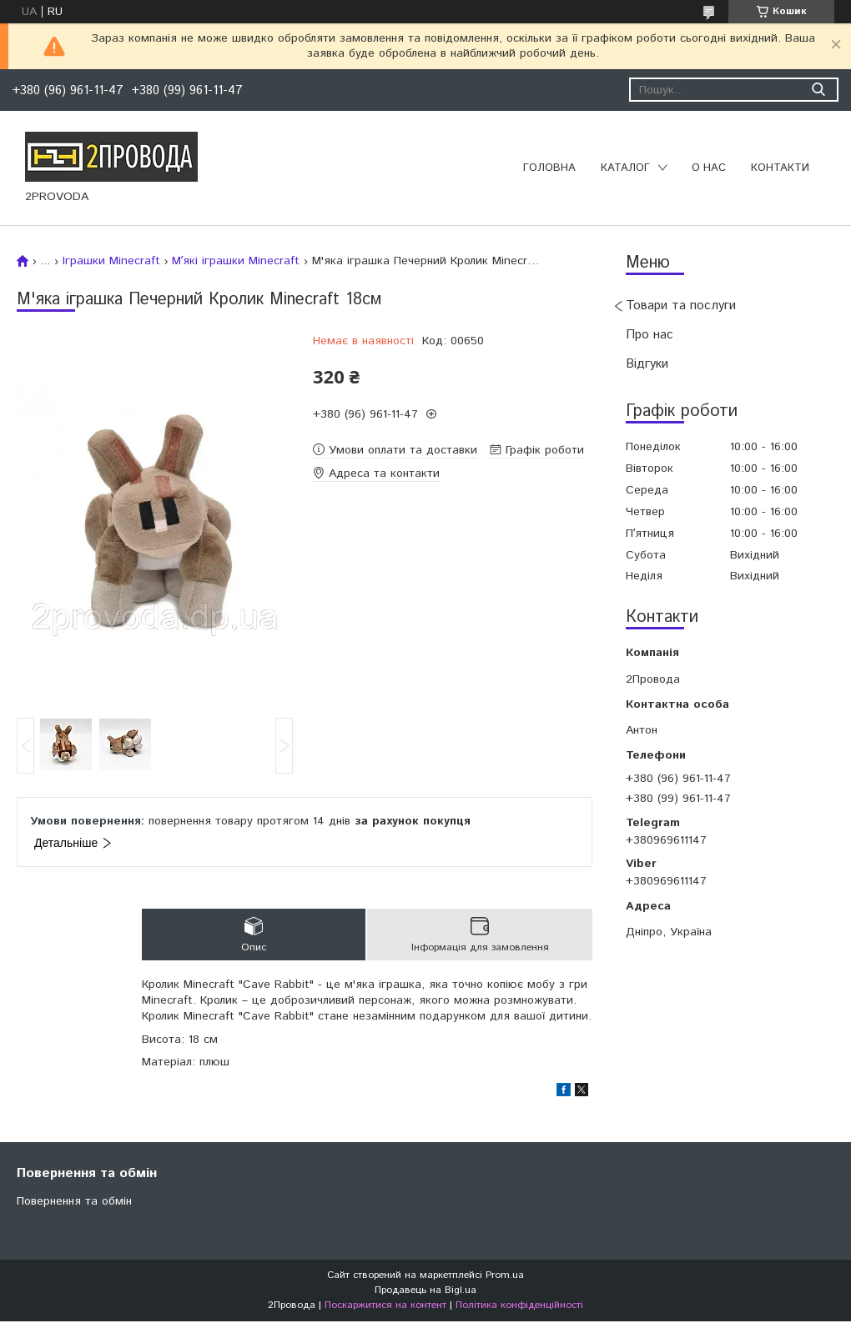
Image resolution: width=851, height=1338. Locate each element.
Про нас (649, 334)
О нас (709, 168)
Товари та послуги (681, 305)
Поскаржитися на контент (385, 1305)
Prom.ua (505, 1275)
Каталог (625, 168)
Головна (549, 168)
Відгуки (647, 364)
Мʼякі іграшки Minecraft (236, 261)
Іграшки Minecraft (111, 261)
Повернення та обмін (74, 1201)
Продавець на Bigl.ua (425, 1290)
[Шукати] (818, 89)
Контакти (780, 168)
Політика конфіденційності (519, 1305)
